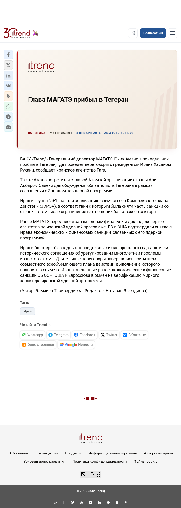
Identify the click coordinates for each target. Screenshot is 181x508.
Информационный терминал (113, 453)
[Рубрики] (172, 33)
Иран (28, 311)
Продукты (73, 453)
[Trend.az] (21, 33)
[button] (8, 54)
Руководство (47, 453)
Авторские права (158, 453)
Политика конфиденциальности (99, 461)
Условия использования (44, 461)
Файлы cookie (145, 461)
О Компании (18, 453)
